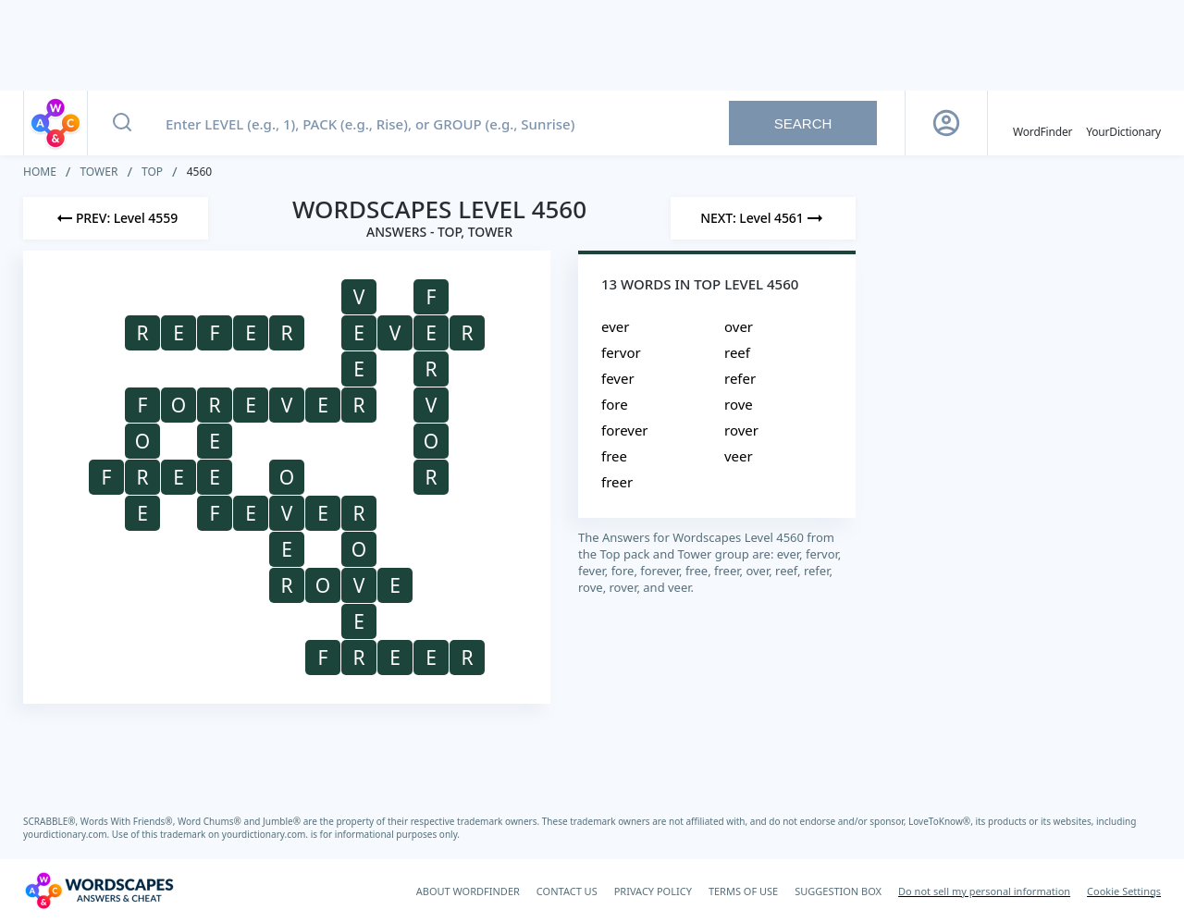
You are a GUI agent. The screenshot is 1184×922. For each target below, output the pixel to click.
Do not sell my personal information (984, 891)
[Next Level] (763, 218)
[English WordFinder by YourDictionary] (1042, 123)
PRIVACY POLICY (653, 891)
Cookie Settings (1124, 891)
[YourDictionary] (1123, 123)
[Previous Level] (115, 218)
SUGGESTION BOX (838, 891)
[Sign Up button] (946, 123)
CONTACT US (567, 891)
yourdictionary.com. (67, 834)
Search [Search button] (803, 123)
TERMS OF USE (743, 891)
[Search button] (122, 123)
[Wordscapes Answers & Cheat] (99, 890)
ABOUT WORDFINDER (468, 891)
